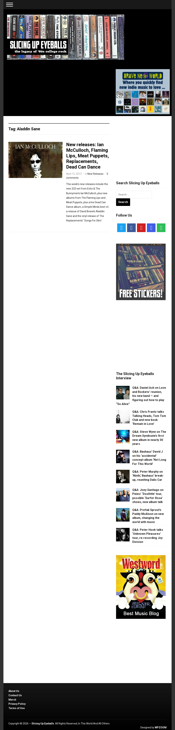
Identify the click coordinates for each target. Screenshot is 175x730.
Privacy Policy (17, 703)
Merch (12, 699)
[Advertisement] (143, 144)
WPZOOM (161, 727)
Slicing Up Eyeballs (43, 723)
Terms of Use (16, 708)
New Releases (95, 173)
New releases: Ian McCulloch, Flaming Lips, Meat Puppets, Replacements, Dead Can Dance (87, 156)
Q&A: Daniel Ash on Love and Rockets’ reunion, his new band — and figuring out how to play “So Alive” (141, 396)
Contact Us (15, 695)
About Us (13, 691)
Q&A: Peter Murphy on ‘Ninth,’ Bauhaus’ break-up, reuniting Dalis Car (148, 475)
